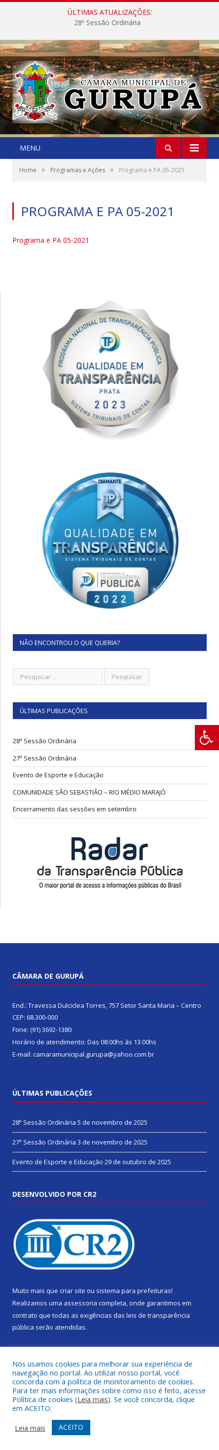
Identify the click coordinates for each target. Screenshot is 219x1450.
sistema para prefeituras (133, 1290)
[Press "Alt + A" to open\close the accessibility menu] (207, 737)
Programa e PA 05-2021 (50, 240)
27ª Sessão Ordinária (44, 758)
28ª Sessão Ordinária (107, 22)
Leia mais (92, 1399)
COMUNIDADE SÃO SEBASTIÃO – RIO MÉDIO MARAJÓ (89, 792)
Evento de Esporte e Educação (58, 774)
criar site (72, 1290)
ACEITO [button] (71, 1427)
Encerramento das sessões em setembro (75, 808)
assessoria (80, 1302)
